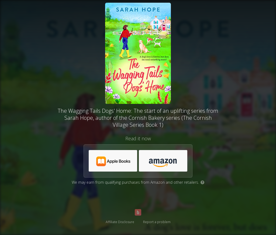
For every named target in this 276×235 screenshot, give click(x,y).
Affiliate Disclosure (120, 222)
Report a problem (157, 222)
